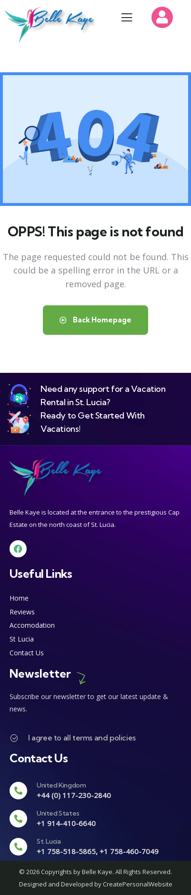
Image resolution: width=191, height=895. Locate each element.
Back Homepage (95, 319)
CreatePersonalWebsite (137, 884)
